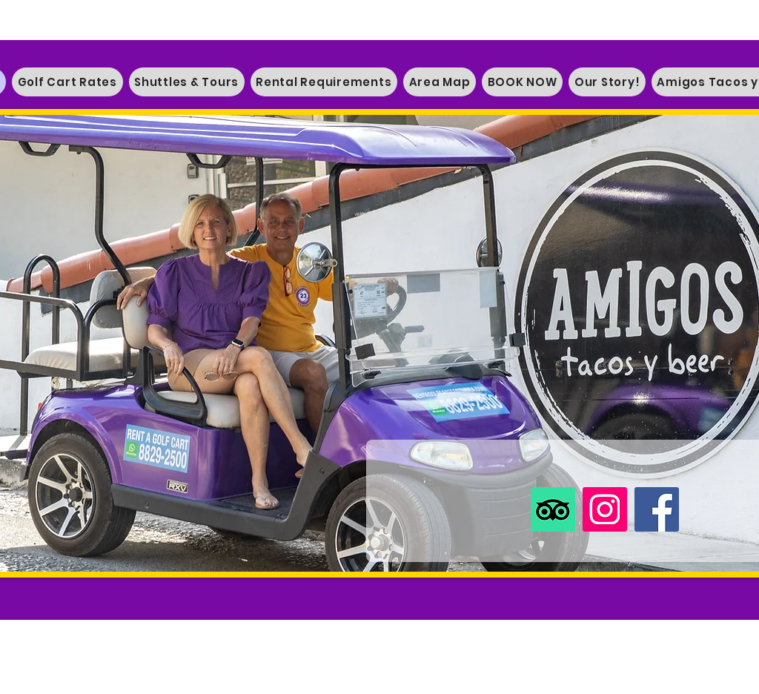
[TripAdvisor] (553, 509)
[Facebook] (656, 509)
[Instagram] (605, 509)
